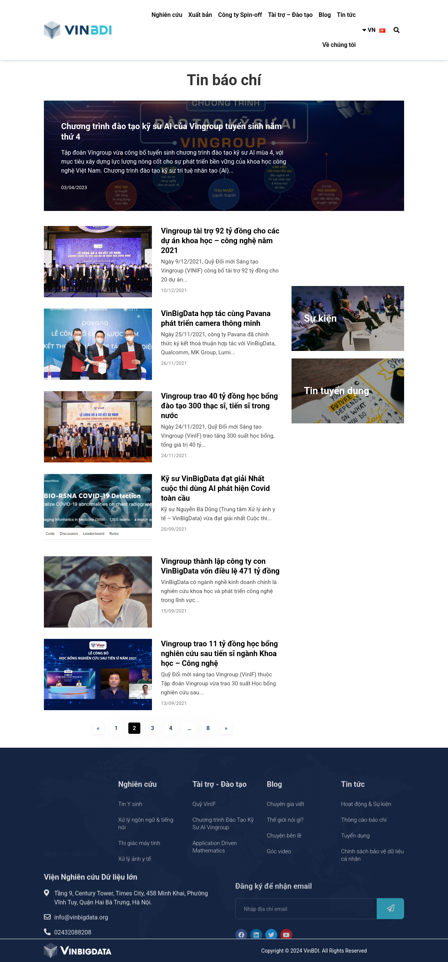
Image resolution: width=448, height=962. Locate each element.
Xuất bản (200, 14)
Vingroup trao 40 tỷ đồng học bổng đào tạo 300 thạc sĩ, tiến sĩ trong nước (219, 405)
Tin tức (346, 14)
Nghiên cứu (167, 14)
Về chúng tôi (339, 44)
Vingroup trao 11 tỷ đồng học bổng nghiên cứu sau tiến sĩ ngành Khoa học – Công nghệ (219, 653)
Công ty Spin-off (240, 14)
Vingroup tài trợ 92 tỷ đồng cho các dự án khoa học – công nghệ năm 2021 (220, 240)
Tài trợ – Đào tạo (290, 14)
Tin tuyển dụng (336, 390)
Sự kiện (320, 318)
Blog (325, 14)
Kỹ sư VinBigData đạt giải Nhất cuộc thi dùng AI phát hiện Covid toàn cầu (215, 488)
